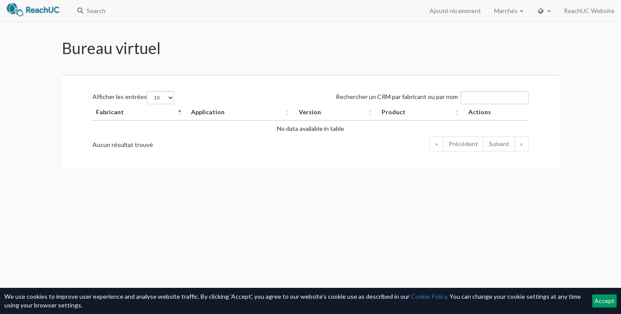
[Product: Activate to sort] (421, 112)
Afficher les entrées (119, 96)
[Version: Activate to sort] (337, 112)
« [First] (436, 143)
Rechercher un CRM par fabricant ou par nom (397, 96)
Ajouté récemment (455, 10)
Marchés (508, 10)
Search (91, 10)
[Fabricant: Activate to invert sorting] (140, 112)
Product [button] (394, 112)
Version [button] (310, 112)
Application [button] (208, 112)
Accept (604, 300)
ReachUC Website (589, 10)
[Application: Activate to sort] (241, 112)
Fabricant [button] (110, 112)
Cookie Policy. (429, 296)
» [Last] (521, 143)
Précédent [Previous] (463, 143)
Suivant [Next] (499, 143)
